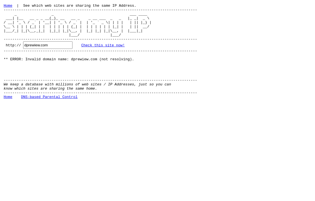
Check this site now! (103, 52)
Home (8, 6)
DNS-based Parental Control (49, 114)
